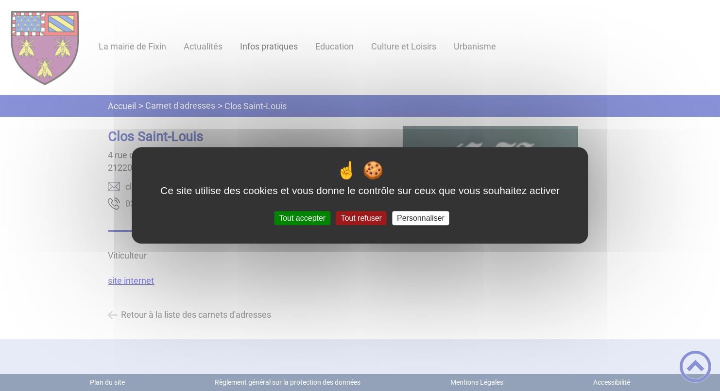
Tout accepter (302, 218)
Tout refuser (361, 218)
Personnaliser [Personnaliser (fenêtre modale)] (421, 218)
